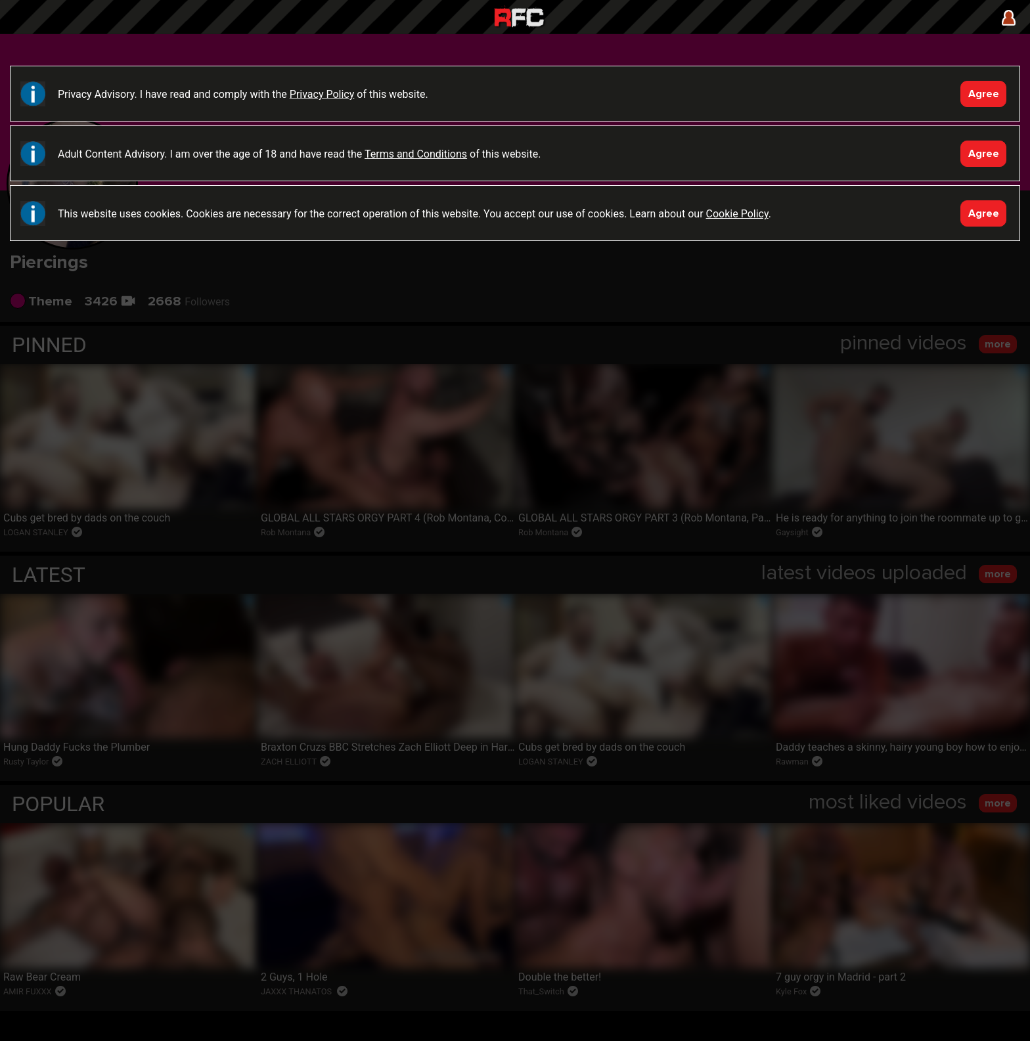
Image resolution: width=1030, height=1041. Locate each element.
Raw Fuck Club (519, 18)
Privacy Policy (322, 94)
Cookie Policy (737, 214)
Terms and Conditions (416, 154)
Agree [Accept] (983, 94)
